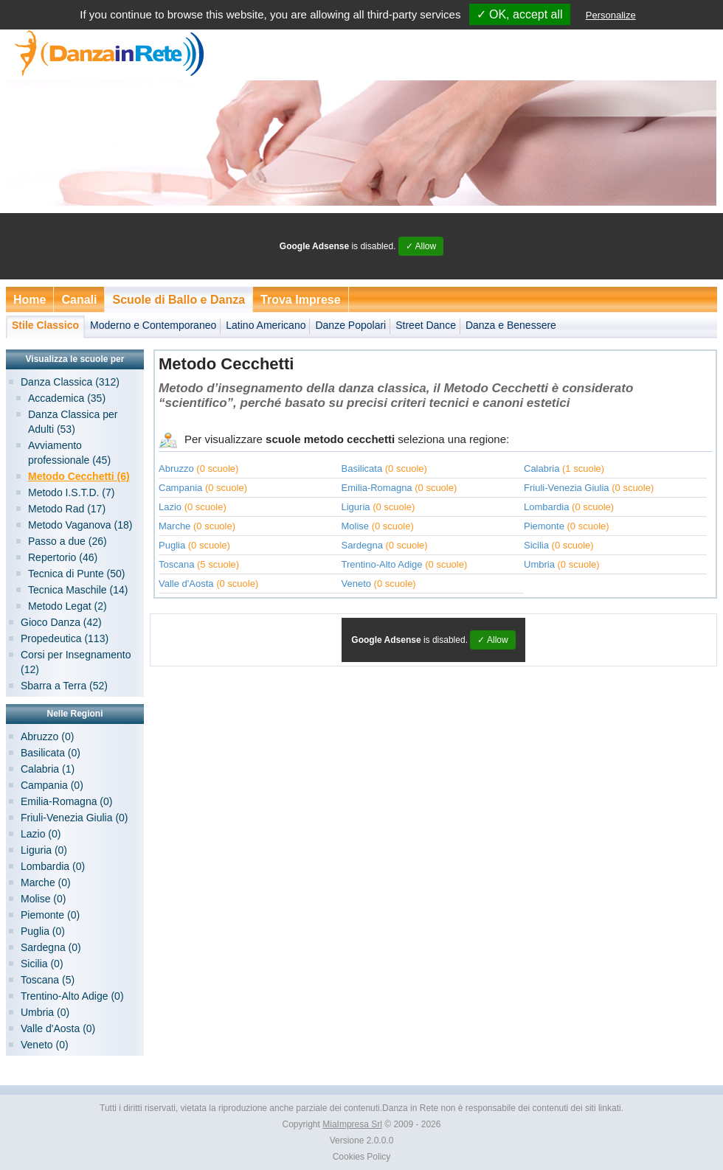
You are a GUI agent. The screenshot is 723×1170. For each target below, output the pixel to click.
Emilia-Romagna (377, 487)
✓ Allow (421, 246)
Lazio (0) (40, 834)
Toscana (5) (48, 980)
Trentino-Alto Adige (382, 564)
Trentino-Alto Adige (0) (72, 996)
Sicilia (536, 545)
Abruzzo (176, 468)
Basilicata (362, 468)
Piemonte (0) (50, 915)
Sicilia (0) (42, 963)
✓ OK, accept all (520, 14)
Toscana (176, 564)
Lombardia (546, 506)
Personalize (611, 15)
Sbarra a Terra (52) (64, 686)
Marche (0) (46, 882)
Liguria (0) (44, 850)
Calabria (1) (48, 769)
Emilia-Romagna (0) (66, 801)
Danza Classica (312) (70, 382)
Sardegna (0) (51, 947)
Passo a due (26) (67, 541)
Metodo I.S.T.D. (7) (71, 492)
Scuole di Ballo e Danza (178, 299)
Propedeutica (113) (64, 638)
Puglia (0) (43, 931)
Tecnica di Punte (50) (76, 573)
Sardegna (362, 545)
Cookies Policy (362, 1157)
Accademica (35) (66, 398)
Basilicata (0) (50, 753)
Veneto (357, 583)
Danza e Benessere (511, 325)
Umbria (539, 564)
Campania (180, 487)
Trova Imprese (300, 299)
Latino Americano (265, 325)
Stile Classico (45, 325)
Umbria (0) (45, 1012)
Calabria (541, 468)
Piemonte (544, 526)
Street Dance (425, 325)
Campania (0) (52, 785)
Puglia (172, 545)
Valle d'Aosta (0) (58, 1028)
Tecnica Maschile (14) (78, 590)
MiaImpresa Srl (352, 1124)
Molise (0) (43, 899)
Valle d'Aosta (186, 583)
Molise (356, 526)
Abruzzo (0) (47, 736)
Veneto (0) (45, 1045)
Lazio (170, 506)
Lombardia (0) (53, 866)
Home (29, 299)
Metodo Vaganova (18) (80, 525)
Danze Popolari (350, 325)
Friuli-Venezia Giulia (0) (74, 817)
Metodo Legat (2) (67, 606)
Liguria (356, 506)
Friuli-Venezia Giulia (566, 487)
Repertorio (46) (62, 557)
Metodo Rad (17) (66, 509)
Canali (79, 299)
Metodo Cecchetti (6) (79, 476)
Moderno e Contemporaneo (153, 325)
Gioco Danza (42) (61, 622)
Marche (174, 526)
